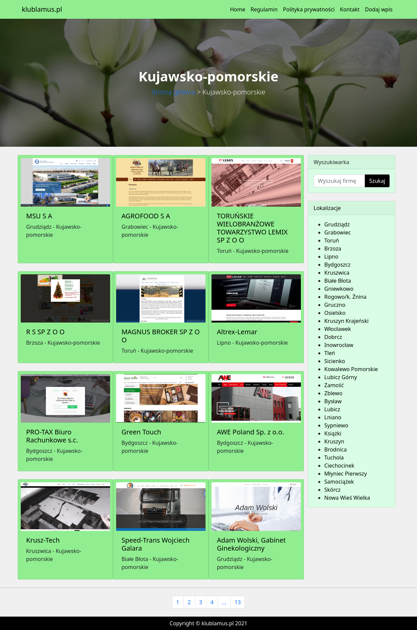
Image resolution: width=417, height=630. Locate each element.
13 (238, 602)
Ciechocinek (339, 465)
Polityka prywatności (309, 9)
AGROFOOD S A (145, 215)
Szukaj (377, 181)
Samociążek (339, 481)
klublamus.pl (42, 9)
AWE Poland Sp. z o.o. (250, 431)
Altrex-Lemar (237, 331)
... (224, 602)
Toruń (331, 240)
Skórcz (332, 489)
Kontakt (350, 9)
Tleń (329, 353)
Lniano (332, 417)
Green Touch (141, 431)
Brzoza (332, 248)
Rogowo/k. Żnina (345, 296)
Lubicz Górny (340, 377)
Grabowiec (337, 232)
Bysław (333, 401)
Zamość (334, 385)
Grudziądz (337, 224)
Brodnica (335, 449)
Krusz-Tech (43, 540)
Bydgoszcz (337, 264)
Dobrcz (333, 337)
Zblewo (333, 393)
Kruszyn (334, 441)
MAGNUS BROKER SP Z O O (160, 335)
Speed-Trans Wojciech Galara (155, 544)
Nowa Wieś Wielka (347, 497)
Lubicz (332, 409)
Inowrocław (338, 345)
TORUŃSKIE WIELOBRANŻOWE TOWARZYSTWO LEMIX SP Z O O (252, 227)
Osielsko (334, 313)
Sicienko (334, 361)
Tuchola (334, 457)
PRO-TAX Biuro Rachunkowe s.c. (52, 435)
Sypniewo (336, 425)
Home (237, 9)
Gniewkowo (338, 288)
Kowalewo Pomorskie (351, 369)
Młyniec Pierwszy (345, 473)
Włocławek (337, 329)
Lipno (331, 256)
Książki (332, 433)
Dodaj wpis (379, 9)
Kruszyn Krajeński (346, 321)
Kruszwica (336, 272)
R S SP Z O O (45, 331)
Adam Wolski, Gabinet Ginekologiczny (251, 544)
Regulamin (264, 9)
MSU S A (39, 215)
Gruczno (334, 304)
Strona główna (173, 91)
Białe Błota (337, 280)
